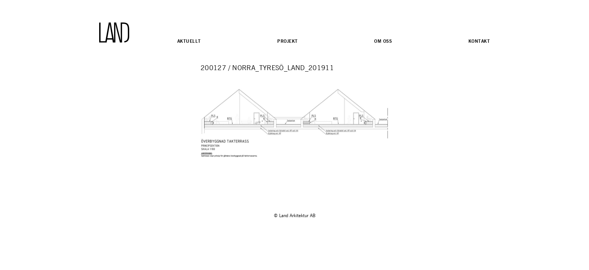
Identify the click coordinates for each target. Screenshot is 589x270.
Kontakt (479, 41)
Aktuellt (189, 41)
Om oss (383, 41)
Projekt (287, 41)
